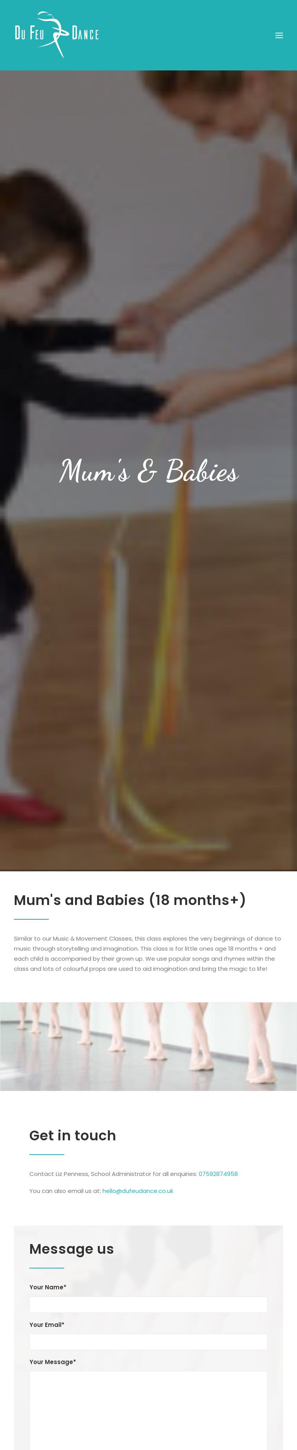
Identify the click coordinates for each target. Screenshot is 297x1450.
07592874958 (218, 1168)
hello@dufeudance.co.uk (137, 1185)
